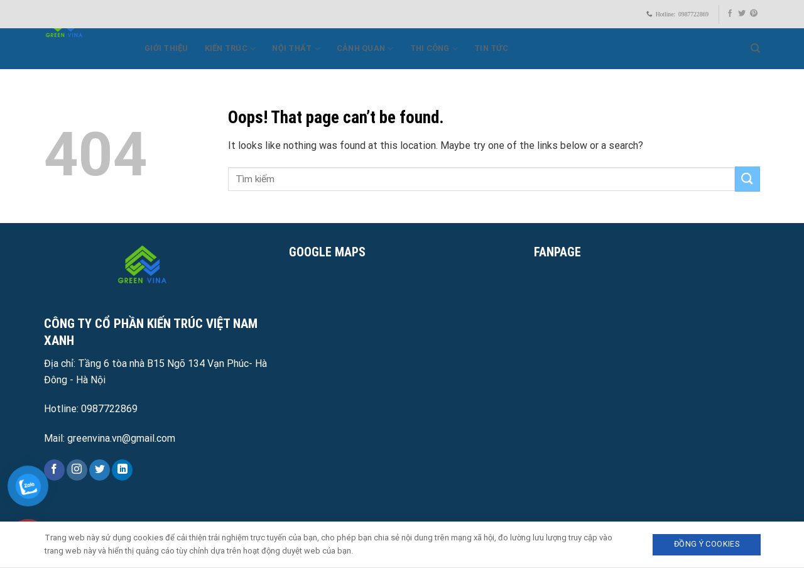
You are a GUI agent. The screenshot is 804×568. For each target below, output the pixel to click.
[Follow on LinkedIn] (122, 470)
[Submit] (747, 179)
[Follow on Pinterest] (754, 13)
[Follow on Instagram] (77, 470)
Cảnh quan (365, 49)
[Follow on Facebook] (730, 13)
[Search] (755, 48)
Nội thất (296, 49)
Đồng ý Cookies (706, 544)
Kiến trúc (230, 49)
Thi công (434, 49)
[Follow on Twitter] (742, 13)
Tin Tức (491, 48)
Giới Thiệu (166, 48)
